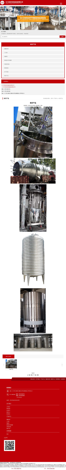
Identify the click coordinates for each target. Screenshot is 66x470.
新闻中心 (53, 379)
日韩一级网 (53, 464)
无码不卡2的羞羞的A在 (32, 467)
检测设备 (6, 68)
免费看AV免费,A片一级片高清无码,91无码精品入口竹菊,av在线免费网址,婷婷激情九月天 (17, 463)
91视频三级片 (10, 467)
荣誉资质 (8, 408)
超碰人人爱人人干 (52, 467)
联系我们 (58, 379)
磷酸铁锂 (6, 48)
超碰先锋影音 (25, 467)
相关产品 (6, 75)
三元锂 (5, 52)
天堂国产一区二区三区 (32, 464)
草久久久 (46, 467)
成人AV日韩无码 (7, 464)
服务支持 (48, 379)
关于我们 (38, 379)
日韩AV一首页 (44, 465)
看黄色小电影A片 (3, 467)
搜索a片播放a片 (20, 464)
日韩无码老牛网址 (41, 464)
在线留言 (63, 379)
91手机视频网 (38, 465)
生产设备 (6, 71)
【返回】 (33, 373)
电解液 (5, 56)
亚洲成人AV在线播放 (19, 465)
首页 (52, 98)
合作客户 (8, 410)
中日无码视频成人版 (60, 464)
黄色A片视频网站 (50, 465)
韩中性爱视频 (47, 464)
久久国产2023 (26, 465)
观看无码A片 (32, 465)
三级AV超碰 (12, 465)
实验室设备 (6, 64)
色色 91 (1, 464)
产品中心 (55, 98)
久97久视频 (59, 467)
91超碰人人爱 (13, 464)
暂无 (32, 375)
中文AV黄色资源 (41, 467)
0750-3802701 (17, 468)
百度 (7, 434)
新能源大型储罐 (8, 60)
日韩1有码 (57, 465)
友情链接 (9, 430)
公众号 (5, 437)
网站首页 (33, 379)
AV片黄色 (25, 464)
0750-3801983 (51, 468)
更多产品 (8, 428)
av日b (20, 467)
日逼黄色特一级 (62, 465)
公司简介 (8, 406)
